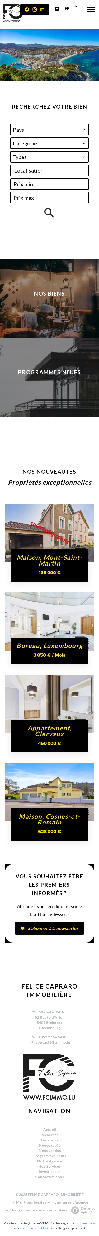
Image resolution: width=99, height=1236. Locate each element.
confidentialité (85, 1223)
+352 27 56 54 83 (52, 1037)
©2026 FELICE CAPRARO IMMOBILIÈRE (50, 1194)
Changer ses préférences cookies (38, 1210)
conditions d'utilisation (37, 1228)
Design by (81, 1210)
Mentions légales (31, 1202)
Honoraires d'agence (69, 1202)
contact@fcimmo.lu (53, 1042)
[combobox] (49, 129)
